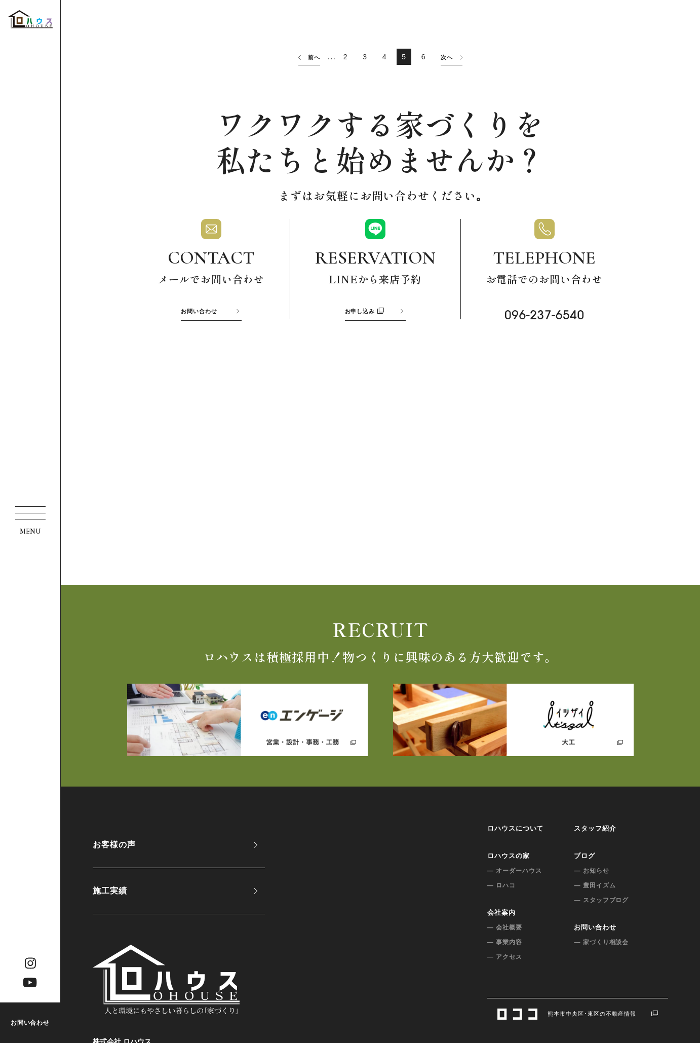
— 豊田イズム (587, 885)
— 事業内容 (497, 942)
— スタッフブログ (594, 900)
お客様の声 (114, 844)
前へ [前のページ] (308, 57)
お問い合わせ (30, 1022)
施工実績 (110, 890)
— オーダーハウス (507, 870)
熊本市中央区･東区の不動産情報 (574, 1014)
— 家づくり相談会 (594, 942)
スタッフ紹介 (588, 828)
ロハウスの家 (501, 856)
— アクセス (497, 956)
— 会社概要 (497, 927)
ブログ (577, 856)
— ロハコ (494, 885)
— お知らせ (584, 870)
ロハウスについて (508, 828)
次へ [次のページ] (453, 57)
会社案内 (494, 912)
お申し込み (364, 311)
